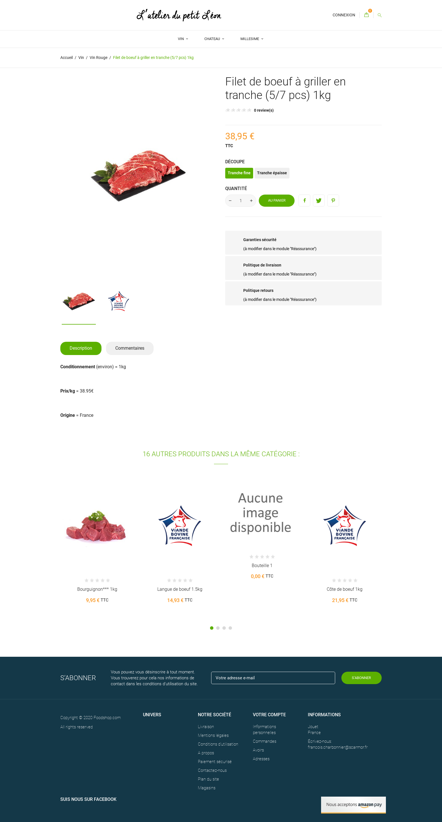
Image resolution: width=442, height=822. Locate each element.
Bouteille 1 (262, 565)
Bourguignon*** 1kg (97, 589)
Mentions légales (213, 735)
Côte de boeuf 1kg (345, 589)
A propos (206, 752)
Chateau (212, 39)
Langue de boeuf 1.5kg (179, 589)
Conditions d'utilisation (218, 744)
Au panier (277, 200)
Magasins (206, 787)
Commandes (264, 741)
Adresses (261, 758)
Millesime (250, 39)
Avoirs (258, 750)
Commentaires (129, 348)
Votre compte (269, 714)
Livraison (206, 726)
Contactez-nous (212, 770)
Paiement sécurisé (215, 761)
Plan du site (208, 779)
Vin (181, 39)
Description (81, 348)
